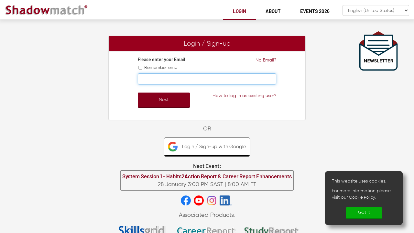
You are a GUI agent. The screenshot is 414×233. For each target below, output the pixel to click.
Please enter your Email (161, 59)
